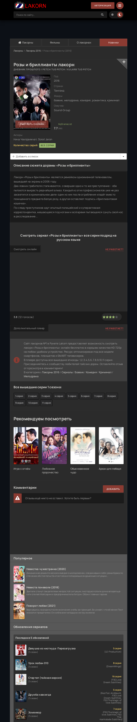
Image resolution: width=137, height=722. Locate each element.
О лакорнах (84, 42)
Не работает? (114, 249)
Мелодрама (31, 376)
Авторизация (101, 5)
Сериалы (67, 372)
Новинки (113, 42)
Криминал (105, 372)
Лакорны (25, 42)
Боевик (79, 372)
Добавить (113, 489)
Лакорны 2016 (33, 50)
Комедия (91, 372)
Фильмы (55, 42)
